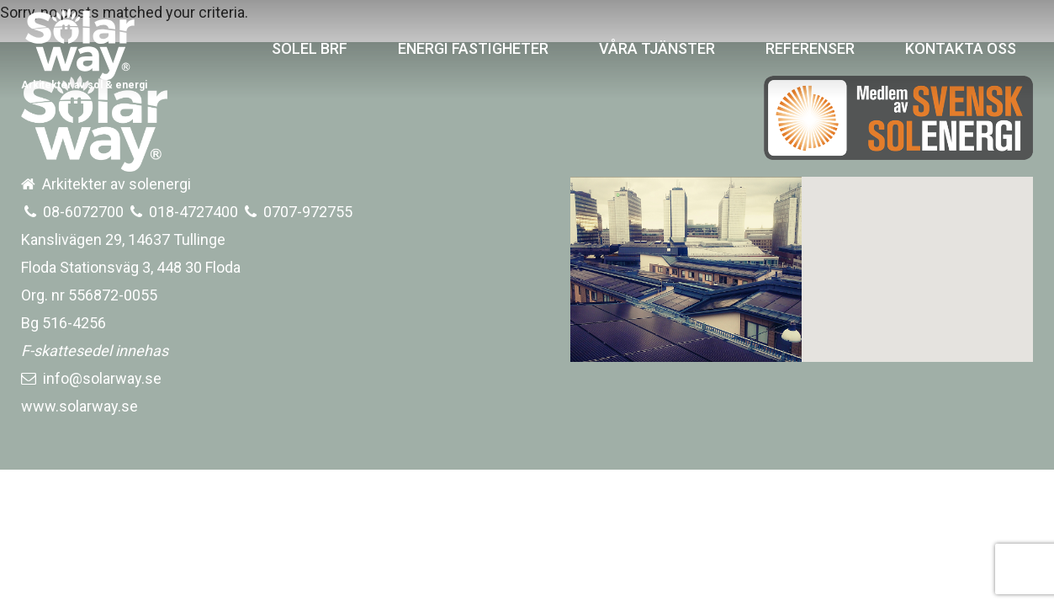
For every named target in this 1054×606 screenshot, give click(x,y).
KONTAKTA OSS (960, 48)
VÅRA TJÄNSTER (657, 48)
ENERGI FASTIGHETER (473, 48)
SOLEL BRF (309, 48)
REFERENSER (810, 48)
